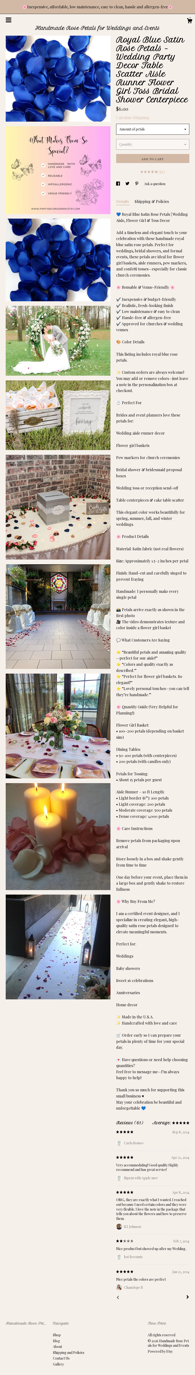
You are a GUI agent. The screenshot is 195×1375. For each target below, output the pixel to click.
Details (123, 201)
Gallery (58, 1364)
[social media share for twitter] (127, 184)
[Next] (187, 1297)
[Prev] (117, 1298)
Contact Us (61, 1358)
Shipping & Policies (152, 201)
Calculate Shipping (132, 117)
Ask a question (154, 184)
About (57, 1346)
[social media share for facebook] (118, 184)
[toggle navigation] (8, 20)
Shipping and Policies (68, 1352)
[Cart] (189, 21)
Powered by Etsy (160, 1351)
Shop (57, 1335)
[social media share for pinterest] (137, 184)
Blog (56, 1341)
